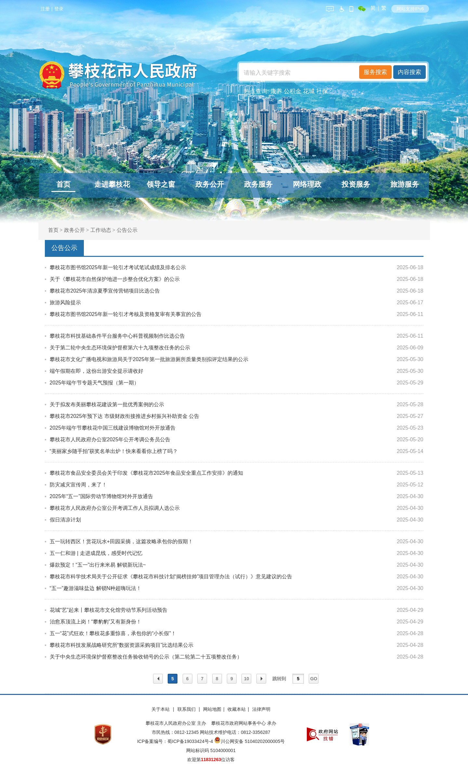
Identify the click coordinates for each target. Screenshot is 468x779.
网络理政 (307, 184)
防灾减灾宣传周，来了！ (78, 484)
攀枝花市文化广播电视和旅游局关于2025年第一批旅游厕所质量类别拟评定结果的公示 (149, 359)
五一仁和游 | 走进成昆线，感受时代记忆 (96, 553)
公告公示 (127, 230)
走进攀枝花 (112, 184)
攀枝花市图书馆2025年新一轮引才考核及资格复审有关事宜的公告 (126, 314)
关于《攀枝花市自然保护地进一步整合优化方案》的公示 (115, 279)
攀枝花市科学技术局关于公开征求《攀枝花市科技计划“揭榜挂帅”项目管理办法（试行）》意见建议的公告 (171, 576)
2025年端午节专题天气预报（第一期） (94, 382)
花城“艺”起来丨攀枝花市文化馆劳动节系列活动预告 (109, 610)
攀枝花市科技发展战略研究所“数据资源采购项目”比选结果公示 (122, 645)
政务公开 (209, 184)
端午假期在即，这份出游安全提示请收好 (96, 371)
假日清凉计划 (65, 519)
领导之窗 (161, 184)
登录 (58, 8)
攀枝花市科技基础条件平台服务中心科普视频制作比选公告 (117, 336)
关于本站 (161, 709)
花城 (309, 91)
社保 (322, 91)
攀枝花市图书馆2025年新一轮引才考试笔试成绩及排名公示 (118, 267)
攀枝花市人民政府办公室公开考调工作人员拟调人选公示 (115, 508)
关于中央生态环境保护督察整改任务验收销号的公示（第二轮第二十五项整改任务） (146, 657)
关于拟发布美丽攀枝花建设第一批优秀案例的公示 (107, 404)
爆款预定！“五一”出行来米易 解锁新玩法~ (98, 565)
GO (313, 678)
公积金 (292, 91)
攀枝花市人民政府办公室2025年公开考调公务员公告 (110, 439)
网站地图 (212, 709)
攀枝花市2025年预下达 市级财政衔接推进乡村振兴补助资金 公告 (124, 416)
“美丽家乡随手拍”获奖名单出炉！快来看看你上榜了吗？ (114, 451)
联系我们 (187, 709)
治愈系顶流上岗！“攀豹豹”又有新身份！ (96, 621)
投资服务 (356, 184)
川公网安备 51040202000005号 (249, 741)
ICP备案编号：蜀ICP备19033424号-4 (175, 741)
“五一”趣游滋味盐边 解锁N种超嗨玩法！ (96, 588)
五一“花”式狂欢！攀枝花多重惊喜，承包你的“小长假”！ (113, 633)
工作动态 (100, 230)
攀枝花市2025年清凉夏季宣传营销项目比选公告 (105, 291)
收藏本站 (237, 709)
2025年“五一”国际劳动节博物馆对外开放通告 (101, 496)
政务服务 (258, 184)
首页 (63, 184)
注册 (45, 8)
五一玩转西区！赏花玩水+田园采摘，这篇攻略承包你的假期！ (121, 541)
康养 (276, 91)
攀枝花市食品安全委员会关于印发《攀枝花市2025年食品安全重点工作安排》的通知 (146, 473)
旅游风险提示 (65, 302)
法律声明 (261, 709)
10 (246, 678)
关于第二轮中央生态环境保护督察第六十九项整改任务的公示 (120, 347)
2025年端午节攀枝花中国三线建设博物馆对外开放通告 (113, 428)
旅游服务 (404, 184)
